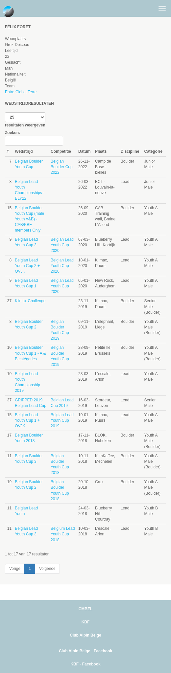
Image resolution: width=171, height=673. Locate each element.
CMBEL (86, 609)
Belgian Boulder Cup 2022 (62, 167)
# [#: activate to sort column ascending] (8, 151)
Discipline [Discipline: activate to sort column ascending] (130, 151)
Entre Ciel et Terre (21, 92)
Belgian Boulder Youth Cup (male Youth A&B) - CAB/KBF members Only (29, 219)
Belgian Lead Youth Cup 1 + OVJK (27, 420)
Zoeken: (34, 138)
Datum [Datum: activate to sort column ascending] (84, 151)
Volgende (47, 568)
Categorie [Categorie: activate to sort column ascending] (153, 151)
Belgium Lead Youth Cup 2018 (63, 534)
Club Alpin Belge (85, 635)
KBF (86, 622)
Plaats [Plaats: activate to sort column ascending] (101, 151)
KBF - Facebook (85, 664)
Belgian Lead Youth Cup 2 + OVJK (27, 266)
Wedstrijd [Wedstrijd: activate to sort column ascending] (24, 151)
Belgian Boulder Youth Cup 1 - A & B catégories (30, 353)
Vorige (14, 568)
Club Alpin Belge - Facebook (85, 651)
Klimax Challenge (30, 301)
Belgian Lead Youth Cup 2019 (62, 420)
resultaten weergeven (25, 119)
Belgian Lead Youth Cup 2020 (62, 245)
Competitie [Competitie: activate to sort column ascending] (61, 151)
